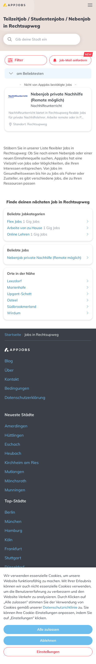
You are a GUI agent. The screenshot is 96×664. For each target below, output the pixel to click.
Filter (15, 60)
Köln (9, 539)
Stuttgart (13, 557)
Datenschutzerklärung (25, 397)
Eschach (12, 444)
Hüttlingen (14, 435)
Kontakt (12, 379)
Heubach (13, 453)
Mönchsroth (15, 480)
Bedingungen (17, 388)
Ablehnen (48, 640)
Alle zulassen (48, 629)
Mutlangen (14, 471)
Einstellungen (48, 651)
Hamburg (13, 530)
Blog (9, 360)
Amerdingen (16, 425)
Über (9, 370)
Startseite (13, 334)
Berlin (10, 512)
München (13, 521)
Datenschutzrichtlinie (60, 607)
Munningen (15, 489)
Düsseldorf (14, 567)
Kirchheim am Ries (22, 462)
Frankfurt (13, 548)
